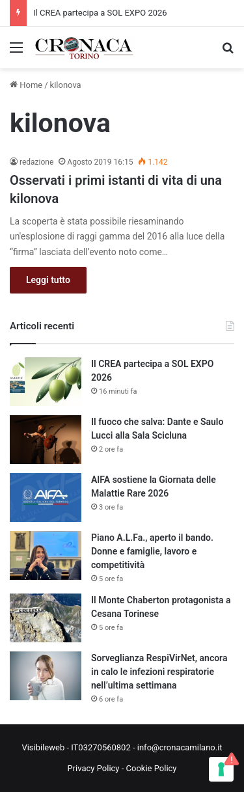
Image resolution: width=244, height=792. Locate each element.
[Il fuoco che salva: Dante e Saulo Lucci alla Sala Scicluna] (45, 439)
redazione (36, 162)
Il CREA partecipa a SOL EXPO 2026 (100, 13)
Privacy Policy (93, 768)
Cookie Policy (151, 768)
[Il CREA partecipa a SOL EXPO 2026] (45, 381)
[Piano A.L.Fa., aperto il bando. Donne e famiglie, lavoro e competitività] (45, 555)
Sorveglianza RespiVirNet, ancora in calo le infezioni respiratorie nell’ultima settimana (159, 671)
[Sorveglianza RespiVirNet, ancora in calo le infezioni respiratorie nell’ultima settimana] (45, 675)
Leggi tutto (48, 280)
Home (26, 85)
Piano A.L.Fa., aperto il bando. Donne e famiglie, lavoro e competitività (152, 551)
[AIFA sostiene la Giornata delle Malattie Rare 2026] (45, 497)
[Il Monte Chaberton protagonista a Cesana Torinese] (45, 618)
